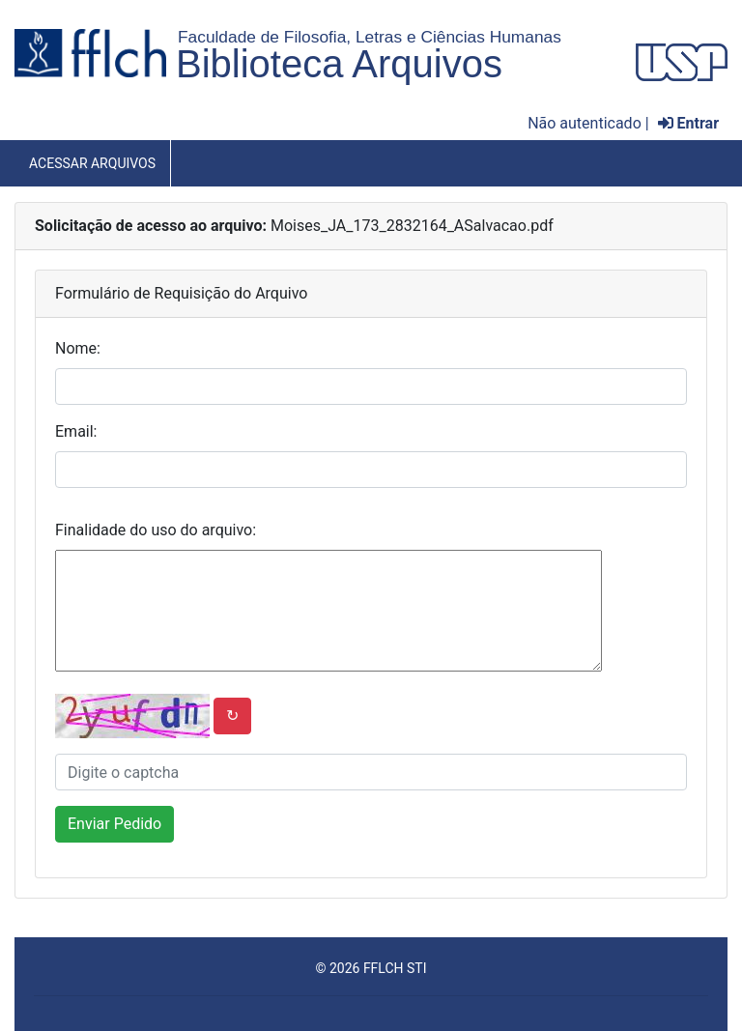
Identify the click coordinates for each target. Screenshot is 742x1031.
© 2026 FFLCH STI (370, 968)
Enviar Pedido (114, 824)
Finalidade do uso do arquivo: (155, 530)
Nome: (77, 348)
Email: (76, 431)
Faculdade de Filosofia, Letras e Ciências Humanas (369, 36)
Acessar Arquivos (92, 163)
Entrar (688, 123)
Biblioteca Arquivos (339, 64)
